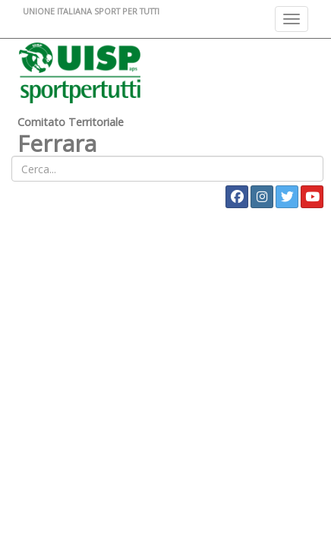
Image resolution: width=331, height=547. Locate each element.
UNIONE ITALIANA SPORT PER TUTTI (91, 11)
